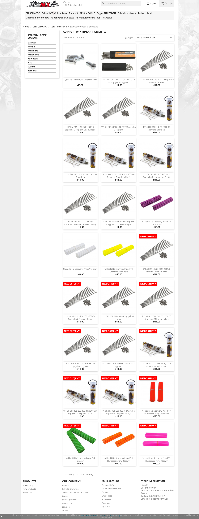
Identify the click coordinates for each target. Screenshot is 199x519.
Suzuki (31, 66)
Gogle (99, 13)
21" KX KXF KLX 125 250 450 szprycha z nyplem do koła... (156, 81)
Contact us (67, 503)
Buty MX (73, 13)
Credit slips (107, 495)
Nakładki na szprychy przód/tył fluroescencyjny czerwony (156, 412)
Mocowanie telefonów (37, 17)
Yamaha (32, 70)
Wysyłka (66, 485)
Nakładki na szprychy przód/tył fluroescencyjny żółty (118, 270)
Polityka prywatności (71, 489)
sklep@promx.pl (159, 498)
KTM (30, 62)
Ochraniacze (61, 13)
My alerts (106, 506)
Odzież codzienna (127, 13)
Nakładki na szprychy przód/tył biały (80, 269)
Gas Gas (32, 42)
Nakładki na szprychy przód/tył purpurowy (156, 223)
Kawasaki (33, 58)
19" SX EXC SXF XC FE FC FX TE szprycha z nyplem (156, 128)
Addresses (106, 499)
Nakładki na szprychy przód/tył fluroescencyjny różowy (118, 459)
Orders (105, 492)
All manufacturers (85, 17)
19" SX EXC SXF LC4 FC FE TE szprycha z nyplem (118, 128)
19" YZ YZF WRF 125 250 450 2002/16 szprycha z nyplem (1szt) (118, 175)
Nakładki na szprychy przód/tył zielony (80, 459)
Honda (31, 46)
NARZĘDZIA (110, 13)
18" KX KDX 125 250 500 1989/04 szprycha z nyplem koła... (156, 270)
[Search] (121, 3)
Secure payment (69, 499)
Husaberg (33, 50)
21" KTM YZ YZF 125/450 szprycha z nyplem (118, 365)
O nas (65, 496)
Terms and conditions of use (75, 492)
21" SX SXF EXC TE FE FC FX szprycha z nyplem (80, 175)
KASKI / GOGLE (87, 13)
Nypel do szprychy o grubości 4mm (80, 79)
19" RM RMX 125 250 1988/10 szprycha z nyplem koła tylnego (80, 128)
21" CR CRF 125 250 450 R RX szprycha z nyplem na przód (156, 175)
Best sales (27, 492)
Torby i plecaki (145, 13)
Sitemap (66, 506)
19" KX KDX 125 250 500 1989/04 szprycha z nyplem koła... (80, 317)
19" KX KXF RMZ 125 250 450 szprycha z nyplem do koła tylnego (80, 223)
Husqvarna (34, 54)
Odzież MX (47, 13)
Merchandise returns (111, 488)
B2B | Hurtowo (104, 17)
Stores (65, 510)
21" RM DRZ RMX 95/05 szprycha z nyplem (118, 317)
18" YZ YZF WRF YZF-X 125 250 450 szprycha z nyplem (80, 365)
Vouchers (106, 503)
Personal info (108, 485)
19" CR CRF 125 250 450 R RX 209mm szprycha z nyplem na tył (80, 412)
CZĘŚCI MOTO (33, 13)
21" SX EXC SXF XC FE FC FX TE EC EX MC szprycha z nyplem (118, 81)
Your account (110, 481)
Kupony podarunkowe (62, 17)
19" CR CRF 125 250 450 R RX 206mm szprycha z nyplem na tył (118, 412)
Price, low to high (155, 37)
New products (29, 489)
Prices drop (28, 485)
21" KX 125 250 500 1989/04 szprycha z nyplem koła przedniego (118, 223)
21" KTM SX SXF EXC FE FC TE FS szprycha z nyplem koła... (156, 317)
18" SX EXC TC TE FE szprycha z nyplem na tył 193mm (156, 365)
